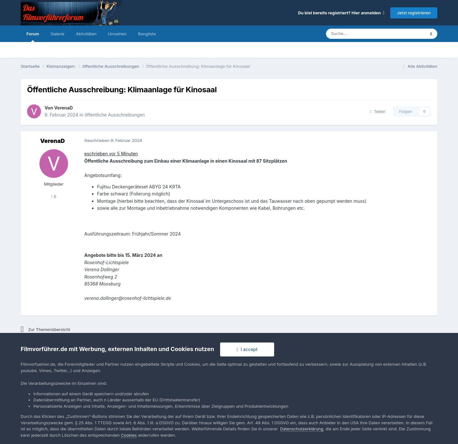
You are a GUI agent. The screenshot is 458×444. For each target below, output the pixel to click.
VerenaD (63, 107)
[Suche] (356, 34)
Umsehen (117, 33)
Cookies (129, 435)
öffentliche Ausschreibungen (115, 114)
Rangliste (147, 33)
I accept (247, 349)
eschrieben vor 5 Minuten (111, 153)
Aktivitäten (86, 33)
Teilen (377, 111)
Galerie (57, 33)
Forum (32, 36)
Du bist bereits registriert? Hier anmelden (341, 12)
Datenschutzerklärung (301, 428)
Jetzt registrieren (414, 12)
